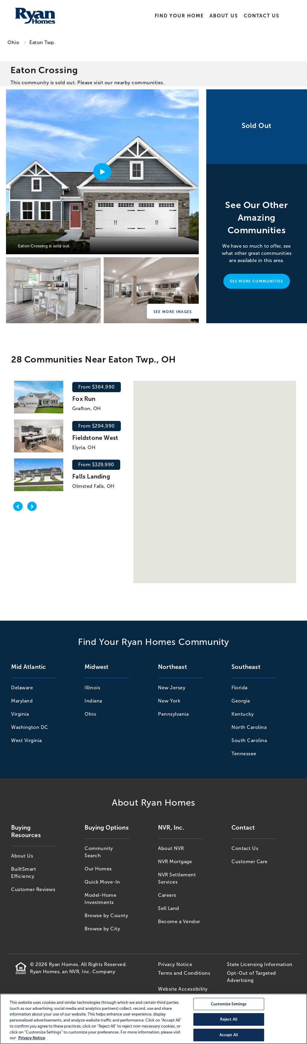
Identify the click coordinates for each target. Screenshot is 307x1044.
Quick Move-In (102, 881)
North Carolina (249, 727)
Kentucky (242, 714)
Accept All (228, 1035)
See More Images (173, 312)
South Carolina (249, 740)
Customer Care (249, 861)
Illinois (92, 687)
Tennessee (243, 753)
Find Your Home (179, 15)
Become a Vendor (179, 921)
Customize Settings (228, 1004)
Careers (167, 895)
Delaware (22, 687)
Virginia (20, 714)
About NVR (171, 848)
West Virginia (26, 740)
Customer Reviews (33, 889)
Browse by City (102, 928)
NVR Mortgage (175, 861)
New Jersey (171, 687)
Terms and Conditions (184, 973)
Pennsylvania (173, 714)
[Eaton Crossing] (53, 290)
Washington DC (29, 727)
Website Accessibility (183, 989)
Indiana (93, 700)
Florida (239, 687)
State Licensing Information (260, 964)
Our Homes (98, 868)
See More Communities (256, 281)
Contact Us (261, 15)
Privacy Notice (175, 964)
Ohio (13, 42)
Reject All (228, 1019)
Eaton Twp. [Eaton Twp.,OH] (42, 42)
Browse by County (106, 915)
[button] (211, 472)
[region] (153, 1019)
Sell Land (168, 908)
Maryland (22, 700)
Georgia (240, 700)
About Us (224, 15)
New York (169, 700)
